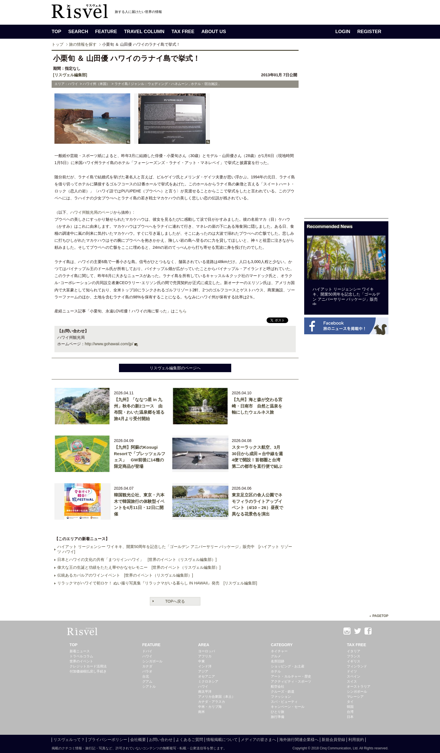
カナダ (147, 666)
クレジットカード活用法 (88, 666)
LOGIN (342, 31)
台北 (145, 676)
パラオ (147, 671)
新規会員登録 (333, 739)
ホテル (276, 671)
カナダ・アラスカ (211, 702)
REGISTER (369, 31)
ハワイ (147, 656)
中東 (201, 661)
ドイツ (352, 671)
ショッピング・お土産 (287, 666)
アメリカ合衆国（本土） (216, 697)
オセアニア (206, 676)
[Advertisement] (346, 134)
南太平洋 (205, 692)
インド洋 (205, 666)
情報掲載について (222, 739)
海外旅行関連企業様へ (298, 739)
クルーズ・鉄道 (282, 692)
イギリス (353, 661)
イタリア (353, 651)
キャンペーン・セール (287, 707)
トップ (57, 44)
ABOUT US (213, 31)
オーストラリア (358, 686)
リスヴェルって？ (69, 739)
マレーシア (355, 697)
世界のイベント (81, 661)
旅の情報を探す (83, 44)
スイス (352, 681)
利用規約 (356, 739)
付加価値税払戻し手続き (88, 671)
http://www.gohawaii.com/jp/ (109, 344)
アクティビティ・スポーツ (291, 681)
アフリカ (205, 656)
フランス (353, 656)
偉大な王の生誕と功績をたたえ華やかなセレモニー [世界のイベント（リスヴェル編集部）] (139, 567)
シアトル (149, 686)
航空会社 (277, 686)
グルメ (276, 656)
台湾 (350, 712)
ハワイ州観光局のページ (91, 212)
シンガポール (152, 661)
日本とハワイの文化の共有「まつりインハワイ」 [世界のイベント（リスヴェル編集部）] (137, 559)
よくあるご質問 (189, 739)
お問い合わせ (161, 739)
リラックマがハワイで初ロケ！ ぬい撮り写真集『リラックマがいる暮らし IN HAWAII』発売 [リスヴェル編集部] (157, 583)
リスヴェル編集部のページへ (175, 368)
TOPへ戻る (175, 601)
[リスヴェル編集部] (70, 75)
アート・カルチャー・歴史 (291, 676)
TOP (56, 31)
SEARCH (78, 31)
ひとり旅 (277, 712)
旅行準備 (277, 717)
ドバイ (147, 651)
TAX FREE (182, 31)
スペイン (353, 676)
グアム (147, 681)
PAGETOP (380, 616)
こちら (181, 311)
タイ (350, 702)
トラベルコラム (81, 656)
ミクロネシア (208, 681)
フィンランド (357, 666)
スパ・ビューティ (284, 702)
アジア (203, 671)
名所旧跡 (277, 661)
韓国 (350, 707)
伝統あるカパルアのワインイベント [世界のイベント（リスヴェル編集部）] (125, 575)
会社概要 (138, 739)
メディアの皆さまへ (258, 739)
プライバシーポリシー (107, 739)
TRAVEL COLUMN (144, 31)
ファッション (281, 697)
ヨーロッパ (206, 651)
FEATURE (106, 31)
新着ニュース (80, 651)
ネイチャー (279, 651)
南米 (201, 712)
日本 (350, 717)
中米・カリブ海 (210, 707)
